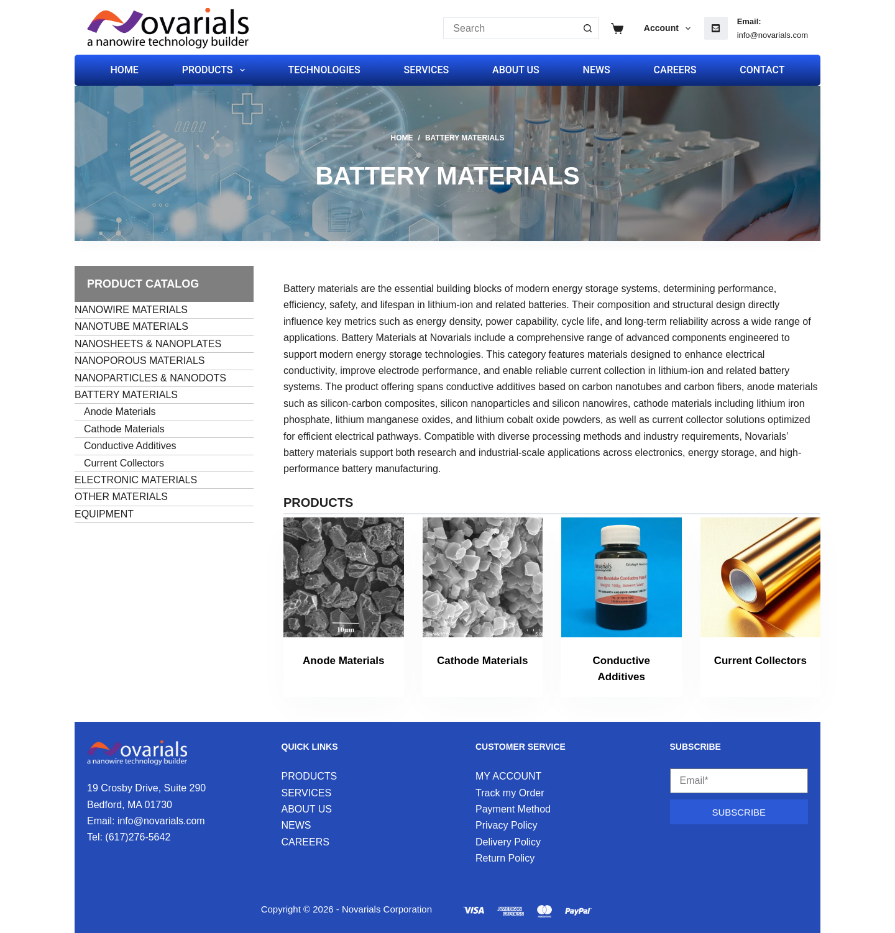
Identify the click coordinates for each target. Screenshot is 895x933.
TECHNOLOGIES (324, 70)
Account (669, 28)
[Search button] (588, 28)
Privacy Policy (506, 825)
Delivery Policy (508, 842)
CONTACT (762, 70)
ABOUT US (515, 70)
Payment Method (513, 809)
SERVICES (426, 70)
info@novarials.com (772, 35)
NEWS (596, 70)
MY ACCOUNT (508, 776)
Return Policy (505, 858)
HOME (125, 70)
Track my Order (509, 793)
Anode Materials (343, 661)
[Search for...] (510, 28)
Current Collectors (760, 661)
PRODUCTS (216, 70)
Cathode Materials (482, 661)
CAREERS (675, 70)
